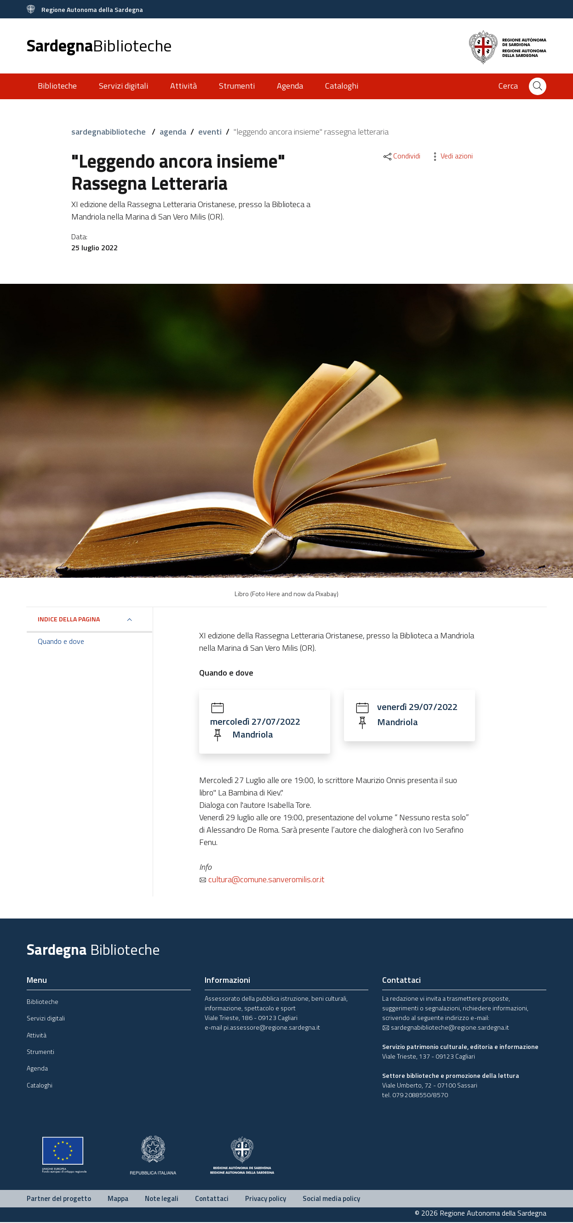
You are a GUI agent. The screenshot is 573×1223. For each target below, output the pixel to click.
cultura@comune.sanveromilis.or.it (261, 880)
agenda (173, 131)
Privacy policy (265, 1199)
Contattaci (212, 1199)
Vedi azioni (451, 155)
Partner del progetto (59, 1199)
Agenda (290, 85)
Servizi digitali (123, 85)
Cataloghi (341, 85)
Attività (183, 85)
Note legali (161, 1199)
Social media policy (331, 1199)
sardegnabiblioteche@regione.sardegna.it (445, 1027)
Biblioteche (57, 85)
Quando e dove (61, 641)
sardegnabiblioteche (109, 131)
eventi (210, 131)
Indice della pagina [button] (69, 619)
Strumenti (237, 85)
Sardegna (99, 45)
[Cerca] (537, 86)
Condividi (401, 155)
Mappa (118, 1199)
